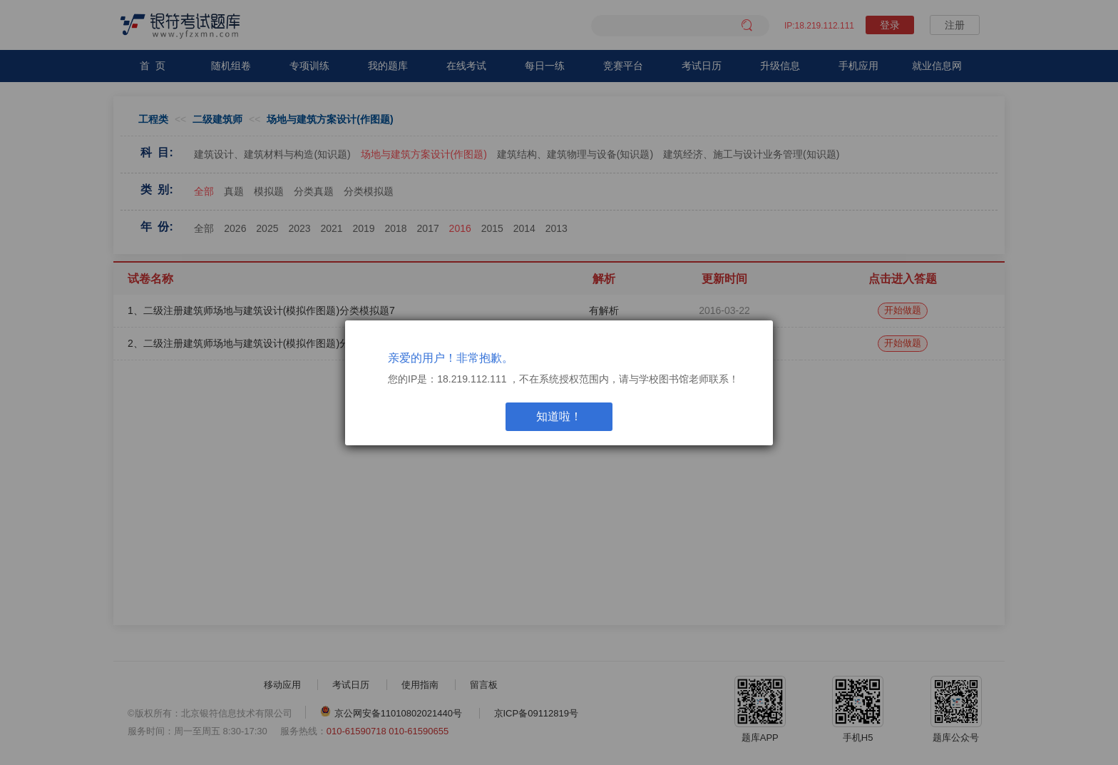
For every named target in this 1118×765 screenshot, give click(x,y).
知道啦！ (559, 416)
